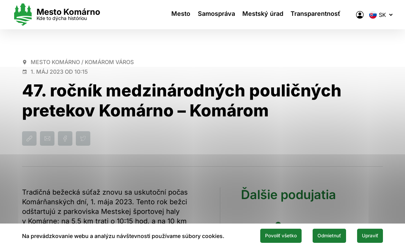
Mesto (167, 14)
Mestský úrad (255, 14)
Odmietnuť (318, 235)
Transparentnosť (311, 14)
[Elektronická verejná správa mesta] (350, 15)
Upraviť (366, 235)
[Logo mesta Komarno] (66, 14)
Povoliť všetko (261, 235)
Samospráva (205, 14)
